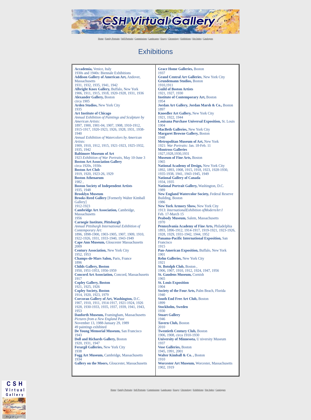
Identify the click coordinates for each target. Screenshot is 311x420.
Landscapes (153, 38)
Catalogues (208, 38)
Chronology (173, 38)
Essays (163, 38)
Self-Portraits (127, 38)
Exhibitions (185, 38)
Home (100, 38)
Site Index (196, 38)
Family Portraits (112, 38)
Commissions (141, 38)
